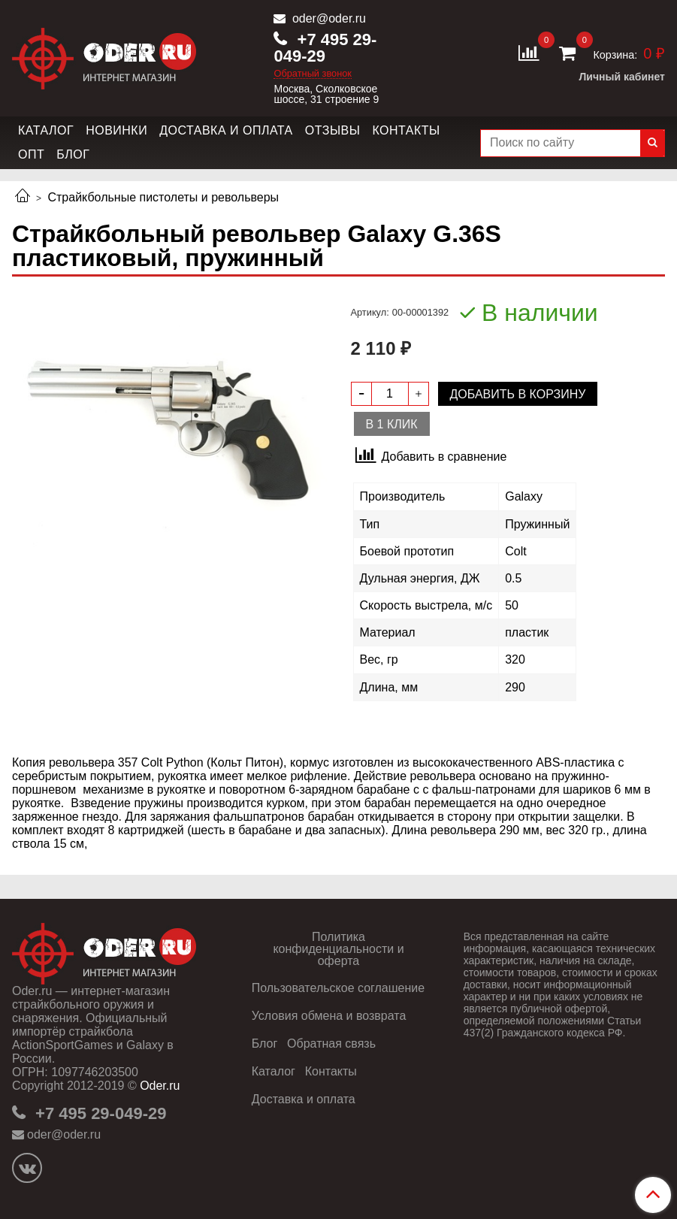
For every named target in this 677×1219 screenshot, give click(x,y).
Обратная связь (331, 1043)
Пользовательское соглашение (338, 988)
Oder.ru (160, 1085)
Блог (72, 154)
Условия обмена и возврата (329, 1015)
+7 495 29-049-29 (325, 47)
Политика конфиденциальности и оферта (338, 948)
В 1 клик (392, 424)
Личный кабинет (622, 76)
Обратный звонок (313, 74)
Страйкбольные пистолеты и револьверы (163, 197)
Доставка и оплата (226, 130)
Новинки (116, 130)
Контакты (406, 130)
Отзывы (333, 130)
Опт (31, 154)
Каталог (46, 130)
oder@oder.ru (327, 18)
